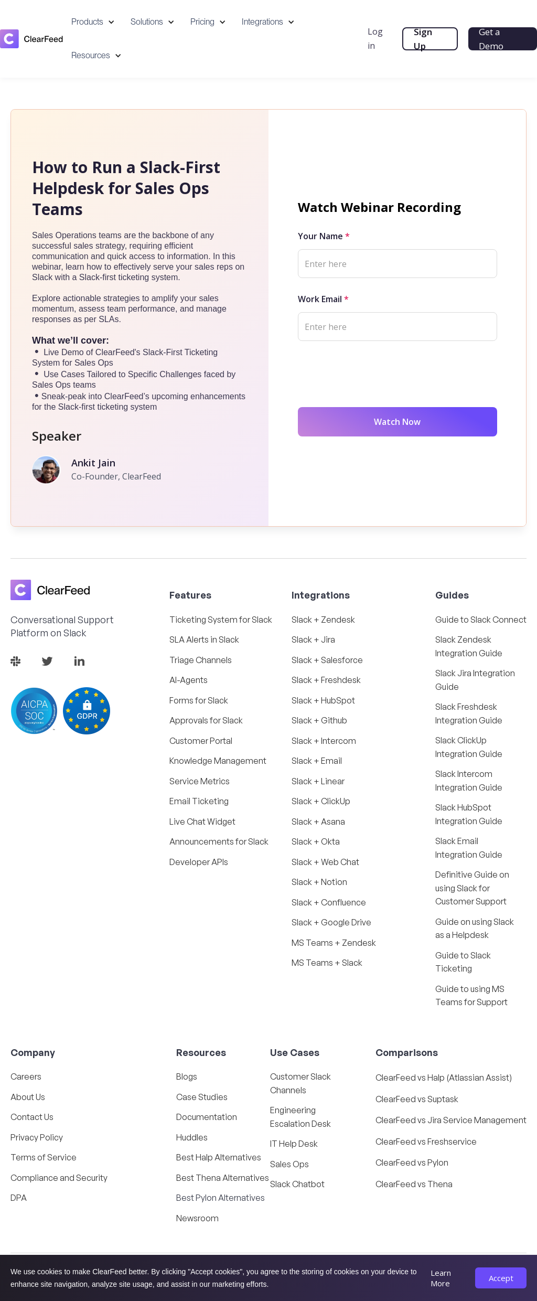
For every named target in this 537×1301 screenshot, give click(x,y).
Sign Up (425, 38)
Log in (377, 38)
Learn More (441, 1277)
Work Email (323, 299)
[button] (93, 22)
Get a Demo (492, 38)
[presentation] (377, 371)
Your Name (324, 236)
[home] (31, 38)
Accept (501, 1278)
